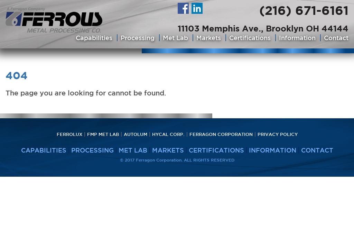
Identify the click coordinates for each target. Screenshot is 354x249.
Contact (336, 37)
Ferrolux (69, 134)
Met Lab (175, 37)
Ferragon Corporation (221, 134)
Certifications (250, 37)
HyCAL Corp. (168, 134)
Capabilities (94, 37)
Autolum (135, 134)
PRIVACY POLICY (278, 134)
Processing (138, 37)
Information (297, 37)
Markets (208, 37)
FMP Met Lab (103, 134)
